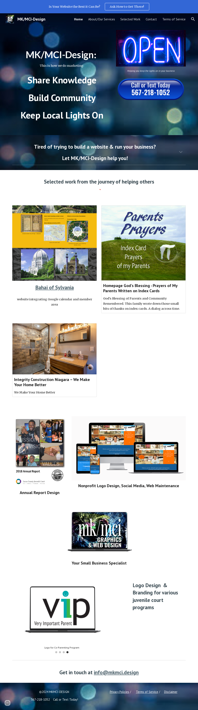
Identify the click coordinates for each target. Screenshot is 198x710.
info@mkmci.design (116, 672)
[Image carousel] (62, 616)
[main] (62, 80)
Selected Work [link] (130, 19)
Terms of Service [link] (174, 19)
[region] (99, 6)
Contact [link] (151, 19)
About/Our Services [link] (101, 19)
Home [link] (78, 19)
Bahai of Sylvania (54, 287)
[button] (193, 19)
